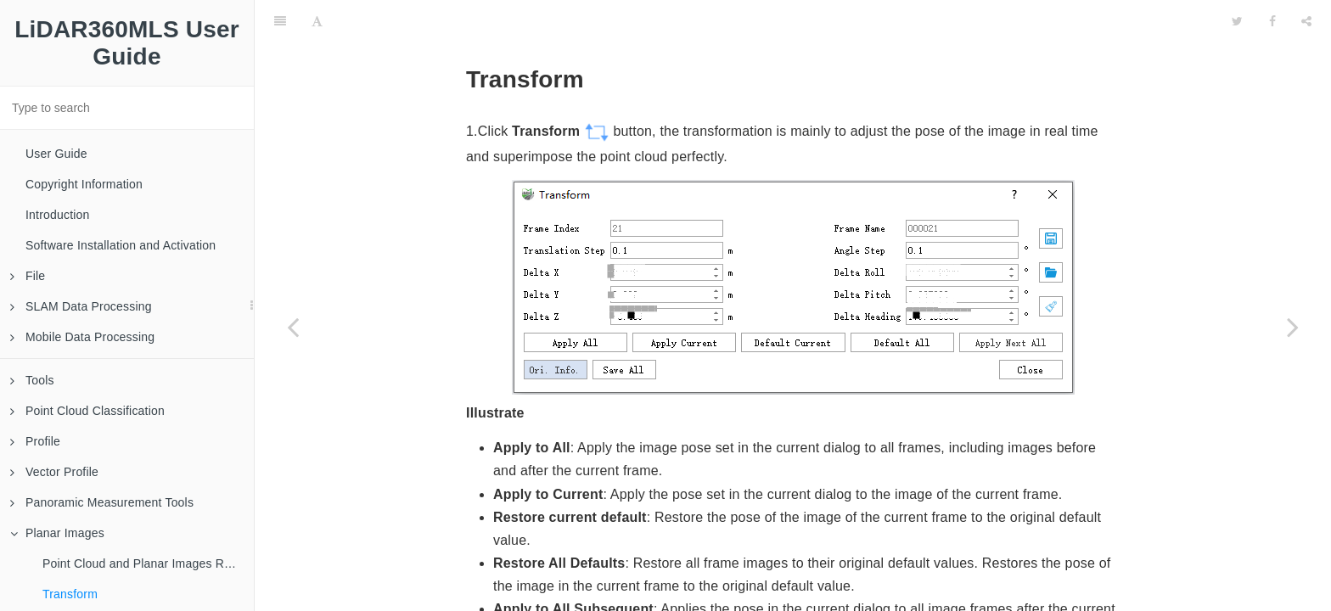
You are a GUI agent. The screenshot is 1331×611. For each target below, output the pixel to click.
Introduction (57, 214)
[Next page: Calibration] (1293, 326)
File (27, 276)
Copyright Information (84, 184)
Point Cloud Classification (87, 411)
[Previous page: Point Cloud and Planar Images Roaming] (293, 326)
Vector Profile (54, 472)
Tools (32, 380)
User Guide (56, 153)
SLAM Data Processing (81, 306)
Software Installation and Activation (120, 245)
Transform (70, 594)
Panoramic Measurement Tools (102, 502)
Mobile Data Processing (82, 337)
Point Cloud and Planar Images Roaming (148, 563)
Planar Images (57, 533)
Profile (35, 441)
